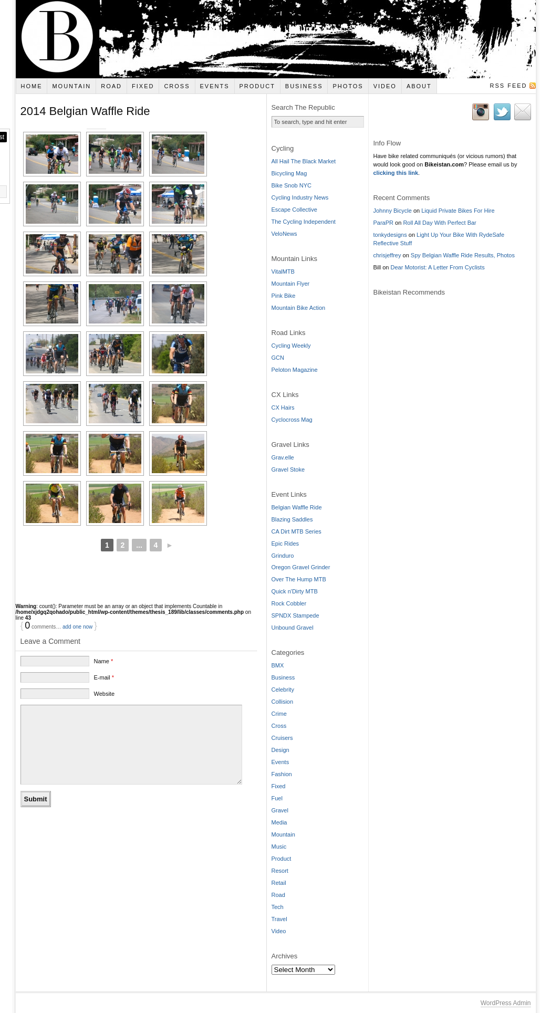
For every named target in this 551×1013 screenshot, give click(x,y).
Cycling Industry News (300, 197)
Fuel (277, 798)
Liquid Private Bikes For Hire (457, 210)
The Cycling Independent (304, 221)
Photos (347, 86)
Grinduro (283, 555)
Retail (279, 883)
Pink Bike (284, 296)
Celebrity (283, 689)
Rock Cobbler (289, 603)
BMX (278, 665)
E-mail (103, 688)
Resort (280, 871)
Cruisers (282, 738)
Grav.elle (283, 457)
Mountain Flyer (291, 283)
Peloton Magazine (295, 370)
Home (31, 86)
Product (257, 86)
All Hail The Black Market (304, 161)
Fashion (282, 774)
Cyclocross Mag (292, 419)
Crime (279, 714)
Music (279, 846)
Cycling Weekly (291, 345)
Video (385, 86)
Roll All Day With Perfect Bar (439, 223)
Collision (283, 701)
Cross (177, 86)
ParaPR (383, 223)
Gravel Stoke (288, 469)
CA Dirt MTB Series (296, 531)
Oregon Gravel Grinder (301, 567)
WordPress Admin (506, 1003)
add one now (77, 638)
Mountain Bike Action (299, 308)
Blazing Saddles (292, 519)
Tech (278, 907)
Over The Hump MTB (299, 579)
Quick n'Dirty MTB (295, 591)
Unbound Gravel (293, 627)
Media (279, 822)
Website (104, 705)
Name (103, 672)
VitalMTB (283, 271)
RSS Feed (508, 85)
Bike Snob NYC (291, 185)
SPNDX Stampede (295, 615)
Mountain (71, 86)
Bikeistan (276, 39)
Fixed (143, 86)
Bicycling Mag (289, 173)
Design (280, 750)
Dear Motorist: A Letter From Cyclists (438, 267)
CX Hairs (283, 407)
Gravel (280, 810)
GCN (278, 357)
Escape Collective (294, 209)
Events (215, 86)
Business (304, 86)
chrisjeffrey (387, 255)
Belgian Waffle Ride (297, 507)
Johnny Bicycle (392, 210)
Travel (279, 919)
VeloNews (284, 234)
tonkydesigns (390, 235)
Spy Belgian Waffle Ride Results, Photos (463, 255)
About (419, 86)
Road (111, 86)
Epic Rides (285, 543)
